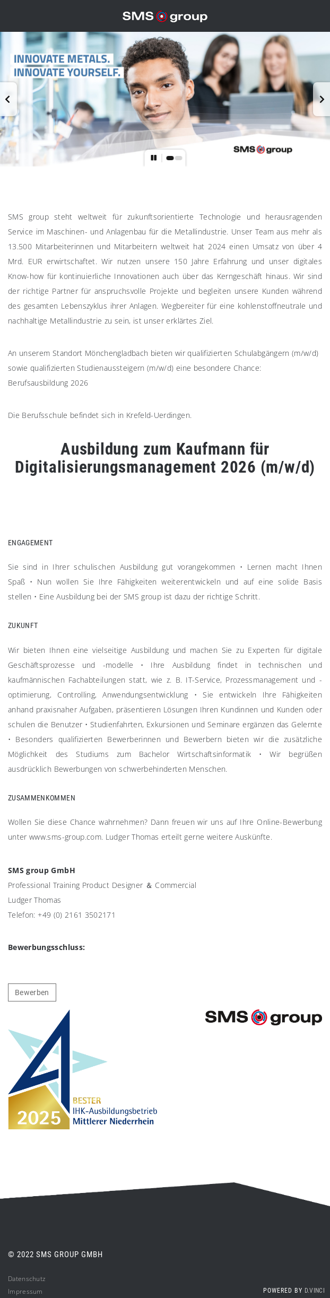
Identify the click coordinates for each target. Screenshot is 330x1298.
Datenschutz (27, 1278)
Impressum (25, 1291)
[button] (8, 99)
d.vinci (315, 1290)
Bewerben (32, 992)
